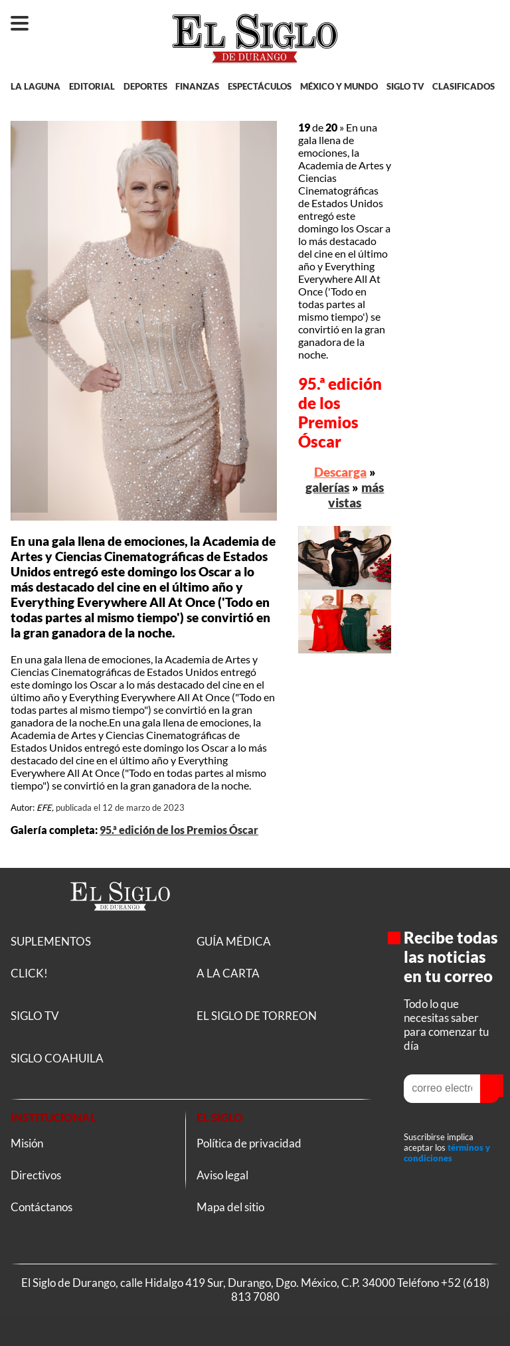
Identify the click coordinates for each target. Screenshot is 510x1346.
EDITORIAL (92, 86)
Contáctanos (41, 1207)
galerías (327, 487)
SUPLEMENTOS (51, 941)
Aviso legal (222, 1175)
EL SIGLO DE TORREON (257, 1016)
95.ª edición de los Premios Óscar (179, 829)
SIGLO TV (405, 86)
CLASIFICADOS (463, 86)
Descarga (340, 471)
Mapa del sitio (230, 1207)
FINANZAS (197, 86)
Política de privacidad (249, 1143)
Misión (27, 1143)
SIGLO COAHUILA (57, 1058)
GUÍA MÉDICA (234, 941)
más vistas (356, 494)
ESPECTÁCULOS (260, 86)
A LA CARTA (228, 973)
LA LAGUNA (35, 86)
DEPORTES (145, 86)
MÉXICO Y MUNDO (339, 86)
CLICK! (29, 973)
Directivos (36, 1175)
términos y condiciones (447, 1152)
